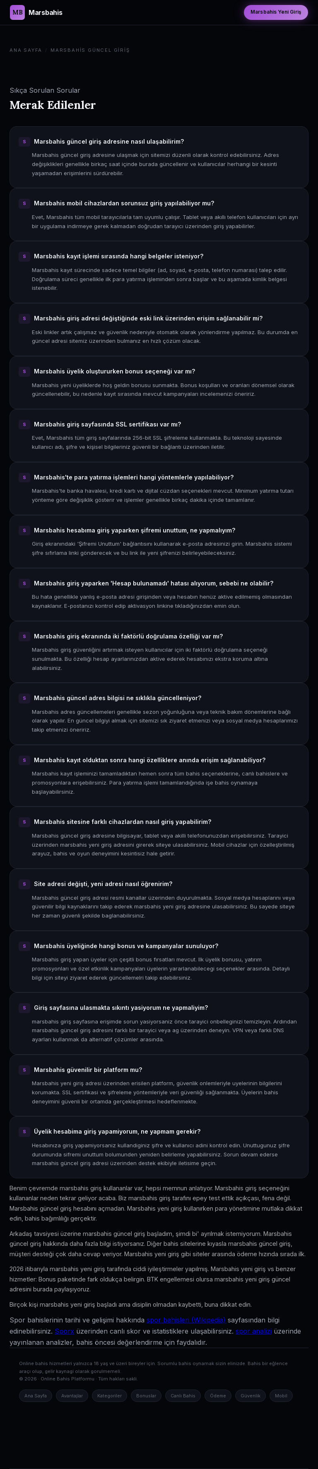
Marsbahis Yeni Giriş (276, 12)
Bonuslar (146, 1396)
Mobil (281, 1396)
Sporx (64, 1331)
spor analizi (254, 1331)
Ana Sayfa (26, 50)
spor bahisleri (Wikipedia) (186, 1320)
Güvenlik (250, 1396)
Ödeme (218, 1396)
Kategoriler (109, 1396)
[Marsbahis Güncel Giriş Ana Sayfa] (36, 12)
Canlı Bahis (183, 1396)
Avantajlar (72, 1396)
